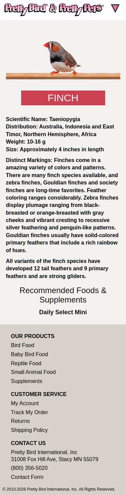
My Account (25, 403)
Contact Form (27, 477)
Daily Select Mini (63, 312)
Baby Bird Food (29, 354)
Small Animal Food (33, 372)
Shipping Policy (29, 430)
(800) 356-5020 (29, 468)
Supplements (26, 381)
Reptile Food (26, 363)
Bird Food (22, 345)
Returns (20, 421)
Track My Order (29, 412)
